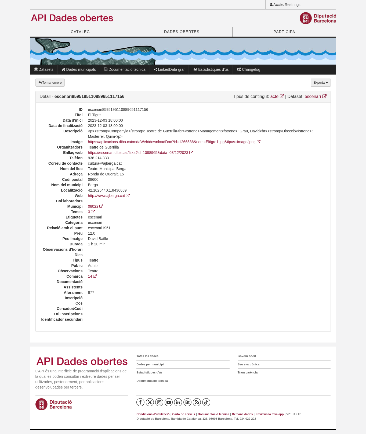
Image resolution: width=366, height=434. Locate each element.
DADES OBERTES (182, 32)
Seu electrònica (248, 364)
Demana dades (242, 414)
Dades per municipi (150, 364)
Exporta (321, 82)
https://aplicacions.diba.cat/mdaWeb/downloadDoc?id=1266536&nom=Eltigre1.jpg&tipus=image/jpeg (175, 142)
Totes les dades (147, 356)
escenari (316, 96)
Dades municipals (79, 69)
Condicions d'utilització (152, 414)
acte (277, 96)
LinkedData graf (169, 69)
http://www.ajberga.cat (109, 195)
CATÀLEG (80, 32)
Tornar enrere (50, 82)
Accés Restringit (285, 4)
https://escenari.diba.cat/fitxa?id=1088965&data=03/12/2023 (140, 152)
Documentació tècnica (125, 69)
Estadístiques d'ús (211, 69)
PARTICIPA (284, 32)
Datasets (43, 69)
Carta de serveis (183, 414)
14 (92, 276)
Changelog (248, 69)
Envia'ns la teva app (270, 414)
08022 (95, 206)
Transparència (248, 372)
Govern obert (247, 356)
